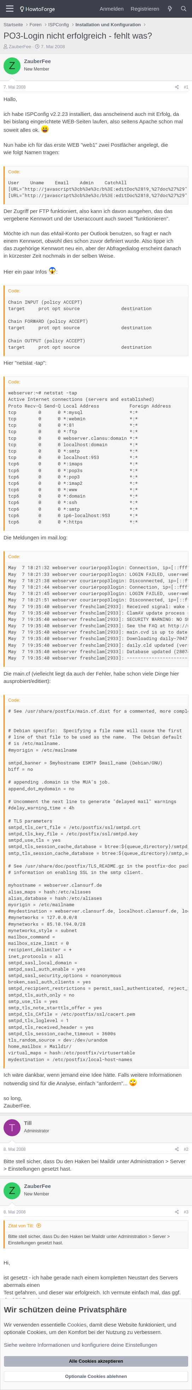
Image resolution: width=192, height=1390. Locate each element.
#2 (186, 1149)
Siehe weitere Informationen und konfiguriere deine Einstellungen (80, 1345)
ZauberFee (20, 46)
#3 (186, 1212)
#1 (186, 87)
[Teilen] (177, 87)
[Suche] (184, 8)
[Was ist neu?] (169, 8)
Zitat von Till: (21, 1225)
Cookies (76, 1325)
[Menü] (9, 9)
